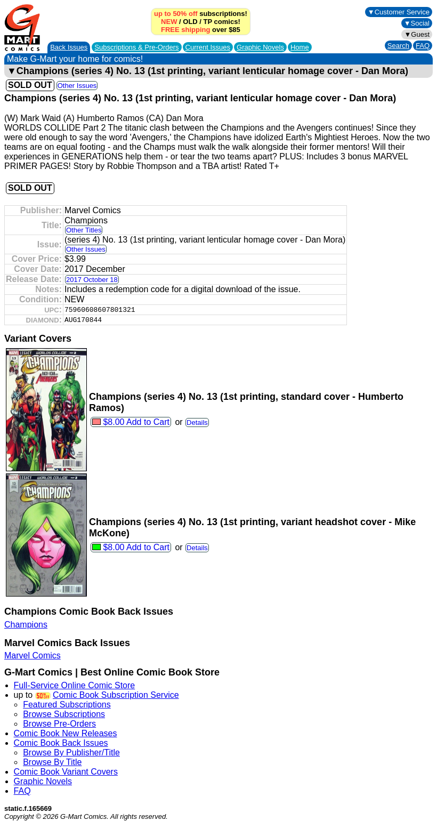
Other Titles (83, 230)
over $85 (200, 30)
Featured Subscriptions (67, 704)
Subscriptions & (136, 47)
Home (299, 47)
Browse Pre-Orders (59, 723)
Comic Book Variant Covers (66, 771)
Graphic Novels (260, 47)
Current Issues (208, 47)
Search (398, 46)
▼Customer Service (399, 12)
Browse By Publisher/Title (71, 752)
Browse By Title (52, 762)
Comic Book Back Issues (61, 742)
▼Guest (417, 34)
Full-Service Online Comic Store (74, 685)
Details (197, 422)
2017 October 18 (92, 280)
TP (208, 22)
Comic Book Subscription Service (116, 694)
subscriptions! (200, 14)
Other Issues (77, 86)
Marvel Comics (32, 655)
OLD (190, 22)
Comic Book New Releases (65, 733)
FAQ (423, 46)
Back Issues (68, 47)
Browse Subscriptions (64, 714)
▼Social (417, 23)
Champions (25, 624)
